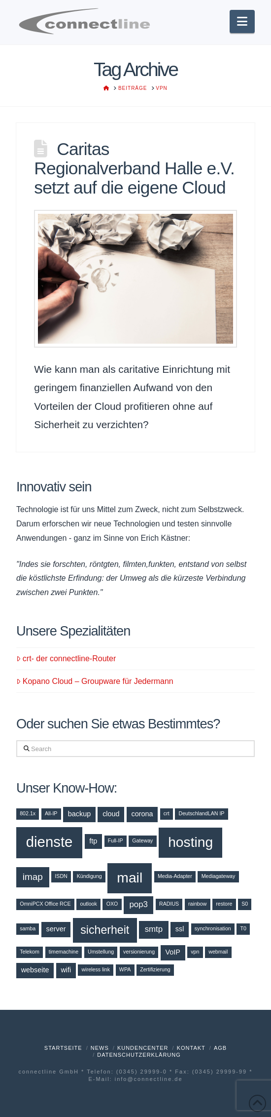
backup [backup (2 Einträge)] (79, 814)
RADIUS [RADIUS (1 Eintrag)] (169, 904)
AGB (220, 1048)
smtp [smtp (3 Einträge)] (154, 929)
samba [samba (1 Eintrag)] (27, 928)
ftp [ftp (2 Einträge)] (93, 841)
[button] (242, 21)
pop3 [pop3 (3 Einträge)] (138, 904)
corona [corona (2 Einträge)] (142, 814)
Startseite (63, 1048)
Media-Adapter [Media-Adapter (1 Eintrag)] (175, 876)
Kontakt (191, 1048)
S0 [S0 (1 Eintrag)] (244, 904)
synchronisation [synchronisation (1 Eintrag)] (213, 928)
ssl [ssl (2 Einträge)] (179, 929)
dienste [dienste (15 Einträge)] (49, 842)
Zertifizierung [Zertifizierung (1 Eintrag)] (155, 969)
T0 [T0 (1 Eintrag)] (243, 928)
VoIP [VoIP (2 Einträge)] (172, 952)
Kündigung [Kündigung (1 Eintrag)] (89, 876)
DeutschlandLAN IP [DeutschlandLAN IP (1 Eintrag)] (201, 813)
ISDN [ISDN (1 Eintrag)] (61, 876)
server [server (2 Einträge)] (56, 929)
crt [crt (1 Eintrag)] (166, 813)
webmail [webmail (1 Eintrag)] (218, 952)
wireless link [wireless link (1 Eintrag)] (96, 969)
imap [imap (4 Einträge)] (33, 877)
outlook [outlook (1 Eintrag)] (88, 904)
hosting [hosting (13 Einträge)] (190, 842)
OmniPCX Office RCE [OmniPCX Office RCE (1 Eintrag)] (45, 904)
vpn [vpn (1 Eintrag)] (195, 952)
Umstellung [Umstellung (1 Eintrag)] (101, 952)
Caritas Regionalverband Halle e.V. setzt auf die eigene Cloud (134, 168)
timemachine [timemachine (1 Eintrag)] (63, 952)
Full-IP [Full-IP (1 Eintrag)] (115, 840)
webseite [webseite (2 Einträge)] (35, 970)
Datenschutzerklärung (139, 1055)
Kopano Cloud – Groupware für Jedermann (94, 681)
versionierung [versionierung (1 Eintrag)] (139, 952)
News (100, 1048)
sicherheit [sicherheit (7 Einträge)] (104, 929)
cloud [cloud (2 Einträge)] (110, 814)
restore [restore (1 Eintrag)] (224, 904)
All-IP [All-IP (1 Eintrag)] (51, 813)
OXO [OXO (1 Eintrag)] (112, 904)
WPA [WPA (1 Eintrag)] (125, 969)
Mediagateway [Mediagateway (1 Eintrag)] (219, 876)
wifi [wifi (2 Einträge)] (66, 970)
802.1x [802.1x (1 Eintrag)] (27, 813)
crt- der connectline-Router (66, 658)
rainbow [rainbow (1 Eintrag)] (197, 904)
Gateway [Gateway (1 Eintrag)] (142, 840)
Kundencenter (143, 1048)
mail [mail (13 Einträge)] (129, 877)
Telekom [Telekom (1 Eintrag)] (29, 952)
